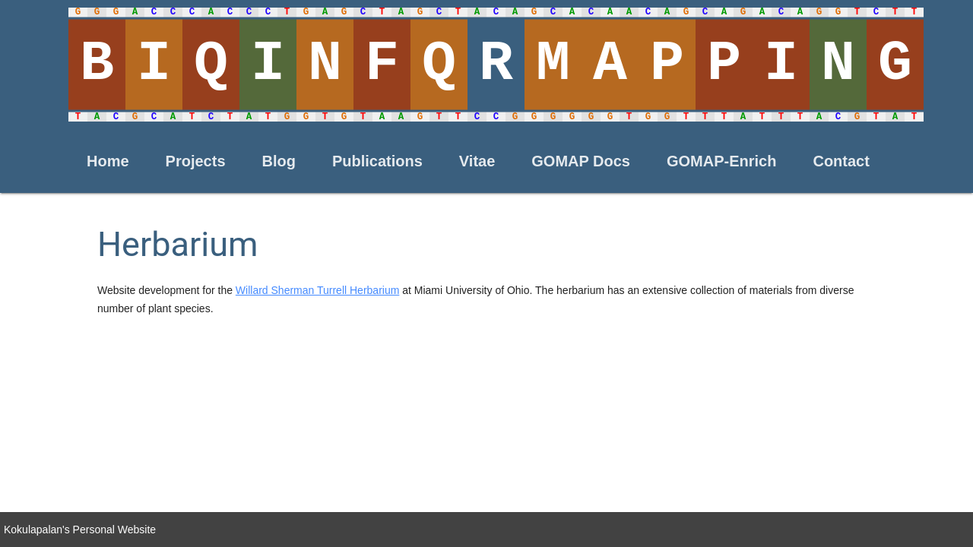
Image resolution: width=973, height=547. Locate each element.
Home (108, 161)
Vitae (477, 161)
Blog (279, 161)
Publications (377, 161)
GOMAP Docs (580, 161)
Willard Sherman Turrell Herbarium (318, 290)
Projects (196, 161)
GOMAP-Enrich (721, 161)
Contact (841, 161)
